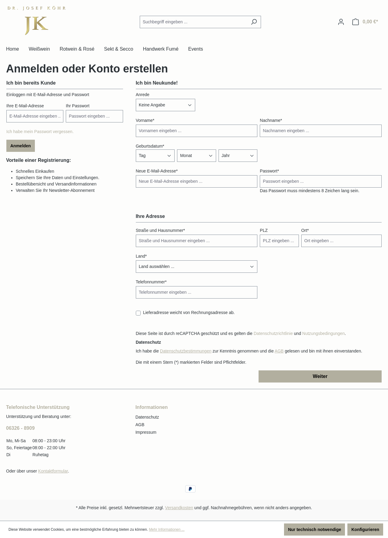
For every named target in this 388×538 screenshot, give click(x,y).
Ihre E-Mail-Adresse (25, 105)
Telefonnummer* (151, 281)
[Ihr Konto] (341, 22)
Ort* (305, 230)
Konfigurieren (365, 529)
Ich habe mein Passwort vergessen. (40, 131)
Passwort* (269, 171)
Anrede (142, 94)
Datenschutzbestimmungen (186, 351)
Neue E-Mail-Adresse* (157, 171)
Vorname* (145, 120)
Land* (141, 256)
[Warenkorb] (365, 22)
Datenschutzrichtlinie (273, 333)
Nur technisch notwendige (314, 529)
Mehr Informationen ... (166, 529)
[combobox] (193, 22)
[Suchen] (254, 22)
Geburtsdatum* (150, 146)
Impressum (145, 432)
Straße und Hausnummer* (160, 230)
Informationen (151, 407)
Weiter (320, 376)
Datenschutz (147, 417)
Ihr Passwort (77, 105)
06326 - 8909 (20, 428)
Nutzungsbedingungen (323, 333)
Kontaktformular (53, 471)
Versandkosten (179, 507)
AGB (279, 351)
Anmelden (20, 145)
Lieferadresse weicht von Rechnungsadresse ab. (189, 312)
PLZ (264, 230)
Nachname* (271, 120)
